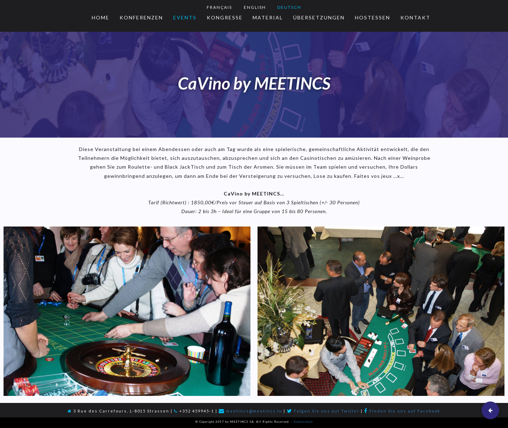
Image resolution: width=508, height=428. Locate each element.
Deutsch (289, 7)
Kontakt (415, 17)
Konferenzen (141, 17)
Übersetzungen (319, 17)
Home (100, 17)
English (255, 7)
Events (184, 17)
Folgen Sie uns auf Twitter (326, 411)
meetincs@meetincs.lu (254, 411)
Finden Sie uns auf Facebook (404, 411)
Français (219, 7)
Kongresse (225, 17)
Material (268, 17)
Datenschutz (303, 421)
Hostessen (372, 17)
